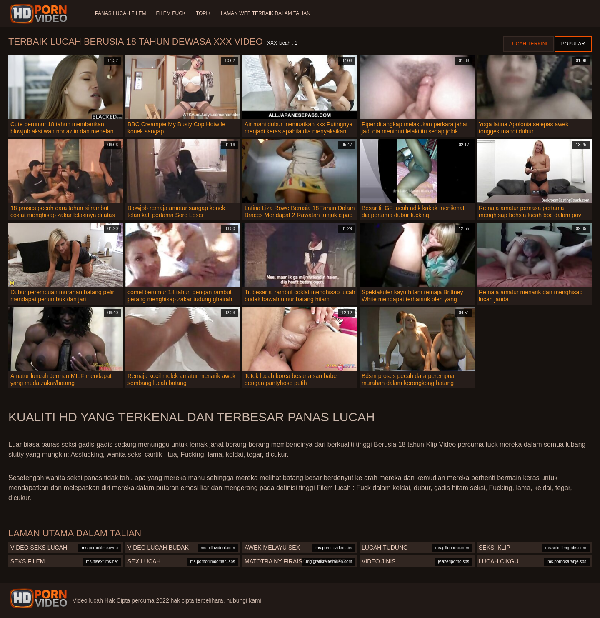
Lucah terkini (529, 44)
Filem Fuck (170, 13)
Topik (203, 13)
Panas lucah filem (120, 13)
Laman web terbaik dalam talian (265, 13)
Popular (573, 44)
